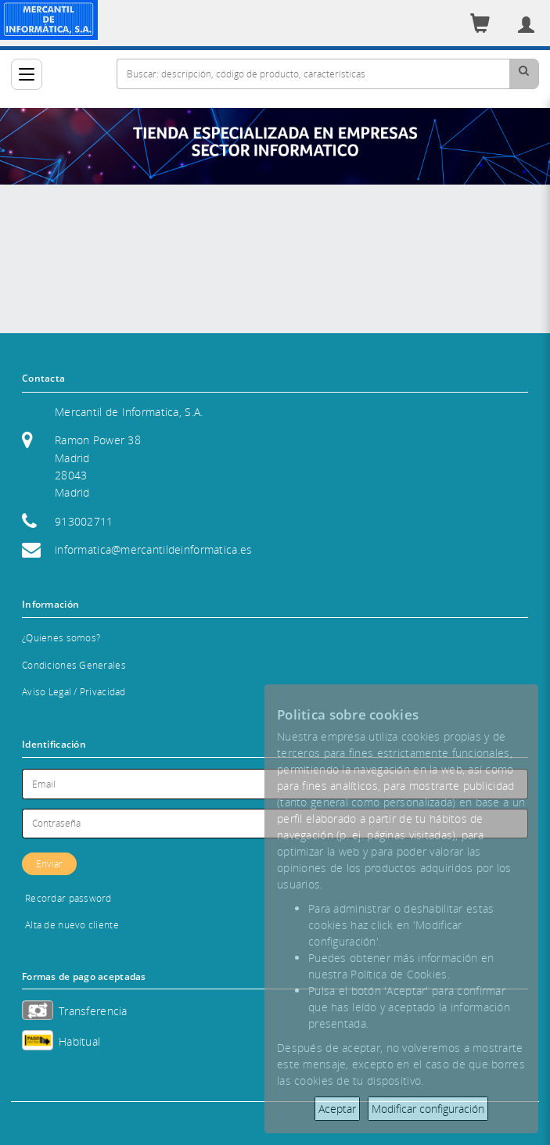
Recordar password (68, 898)
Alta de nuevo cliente (72, 924)
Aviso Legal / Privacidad (74, 691)
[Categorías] (26, 74)
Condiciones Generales (74, 665)
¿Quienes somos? (61, 637)
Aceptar (337, 1108)
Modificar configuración (428, 1108)
